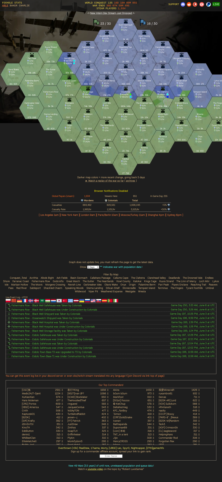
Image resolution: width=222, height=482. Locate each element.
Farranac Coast (20, 281)
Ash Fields (62, 277)
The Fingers (177, 288)
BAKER (13, 5)
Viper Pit (93, 291)
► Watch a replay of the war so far (104, 180)
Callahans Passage (100, 277)
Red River (21, 288)
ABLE (5, 5)
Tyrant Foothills (194, 288)
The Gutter (88, 281)
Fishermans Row (41, 281)
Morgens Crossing (55, 284)
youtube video (95, 469)
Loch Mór (204, 281)
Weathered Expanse (111, 291)
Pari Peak (163, 284)
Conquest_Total (18, 277)
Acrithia (34, 277)
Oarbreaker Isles (93, 284)
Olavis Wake (111, 284)
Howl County (123, 281)
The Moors (36, 284)
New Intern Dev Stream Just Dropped (111, 13)
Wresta (142, 291)
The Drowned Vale (192, 277)
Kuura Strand (166, 281)
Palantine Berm (146, 284)
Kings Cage (150, 281)
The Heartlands (105, 281)
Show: (83, 267)
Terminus (163, 288)
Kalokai (137, 281)
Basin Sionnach (78, 277)
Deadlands (174, 277)
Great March (73, 281)
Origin (132, 284)
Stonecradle (129, 288)
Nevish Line (74, 284)
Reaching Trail (198, 284)
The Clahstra (138, 277)
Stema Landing (94, 288)
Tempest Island (146, 288)
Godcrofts (58, 281)
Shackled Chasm (53, 288)
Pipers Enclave (180, 284)
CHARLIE (24, 5)
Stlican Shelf (113, 288)
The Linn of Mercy (186, 281)
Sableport (35, 288)
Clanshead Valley (157, 277)
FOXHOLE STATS (12, 2)
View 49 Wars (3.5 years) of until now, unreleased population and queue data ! (111, 465)
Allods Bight (47, 277)
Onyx (123, 284)
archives (130, 180)
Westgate (130, 291)
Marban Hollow (19, 284)
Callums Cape (120, 277)
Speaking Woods (74, 288)
